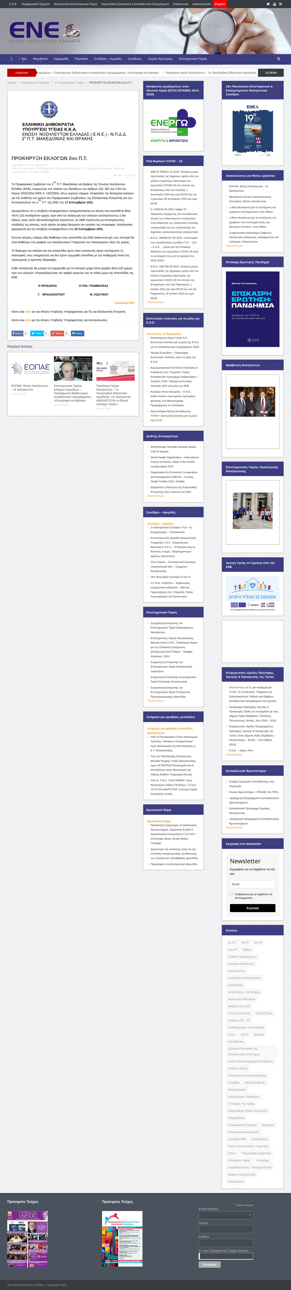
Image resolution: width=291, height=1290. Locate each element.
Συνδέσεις (135, 58)
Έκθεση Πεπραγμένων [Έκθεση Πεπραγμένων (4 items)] (242, 956)
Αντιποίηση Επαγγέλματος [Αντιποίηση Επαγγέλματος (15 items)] (244, 978)
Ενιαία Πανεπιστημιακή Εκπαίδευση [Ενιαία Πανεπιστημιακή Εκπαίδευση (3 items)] (250, 1061)
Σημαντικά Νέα (19, 171)
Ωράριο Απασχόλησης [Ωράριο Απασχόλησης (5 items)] (242, 1174)
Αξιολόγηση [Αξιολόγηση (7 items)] (235, 985)
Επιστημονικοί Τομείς (193, 58)
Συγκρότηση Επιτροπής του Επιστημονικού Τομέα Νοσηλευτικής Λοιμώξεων (171, 667)
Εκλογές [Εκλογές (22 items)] (259, 1034)
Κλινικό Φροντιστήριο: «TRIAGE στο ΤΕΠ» (254, 792)
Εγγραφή (253, 908)
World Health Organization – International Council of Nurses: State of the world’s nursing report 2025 (175, 462)
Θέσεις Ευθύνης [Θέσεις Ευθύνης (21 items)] (255, 1082)
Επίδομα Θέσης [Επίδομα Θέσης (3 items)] (238, 1068)
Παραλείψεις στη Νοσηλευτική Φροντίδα (174, 864)
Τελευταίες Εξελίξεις (39, 171)
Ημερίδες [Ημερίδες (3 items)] (233, 1082)
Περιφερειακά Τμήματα (35, 4)
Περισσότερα (155, 302)
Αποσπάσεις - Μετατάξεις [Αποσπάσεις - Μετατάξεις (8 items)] (244, 992)
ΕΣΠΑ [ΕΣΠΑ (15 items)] (244, 1034)
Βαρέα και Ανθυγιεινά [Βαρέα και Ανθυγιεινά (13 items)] (241, 999)
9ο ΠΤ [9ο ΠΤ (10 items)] (258, 942)
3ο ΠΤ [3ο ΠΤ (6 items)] (245, 942)
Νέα (23, 59)
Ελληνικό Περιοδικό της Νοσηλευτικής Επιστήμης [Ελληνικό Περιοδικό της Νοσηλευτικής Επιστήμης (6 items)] (244, 1051)
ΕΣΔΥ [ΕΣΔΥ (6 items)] (231, 1034)
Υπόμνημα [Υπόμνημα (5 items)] (262, 1160)
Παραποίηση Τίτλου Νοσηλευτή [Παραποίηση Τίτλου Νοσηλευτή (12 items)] (247, 1110)
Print (118, 175)
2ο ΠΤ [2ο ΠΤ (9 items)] (232, 942)
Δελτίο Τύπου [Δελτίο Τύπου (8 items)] (264, 1013)
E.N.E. (13, 4)
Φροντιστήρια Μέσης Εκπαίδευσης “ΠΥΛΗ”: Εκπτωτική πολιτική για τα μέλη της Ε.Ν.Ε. (174, 416)
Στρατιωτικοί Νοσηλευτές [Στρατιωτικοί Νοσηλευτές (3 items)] (243, 1132)
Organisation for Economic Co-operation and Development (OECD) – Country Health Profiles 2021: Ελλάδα (174, 477)
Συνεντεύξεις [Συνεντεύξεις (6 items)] (259, 1139)
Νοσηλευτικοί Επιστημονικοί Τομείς (75, 4)
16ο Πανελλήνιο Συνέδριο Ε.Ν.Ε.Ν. (171, 576)
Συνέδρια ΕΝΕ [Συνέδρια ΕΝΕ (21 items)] (237, 1139)
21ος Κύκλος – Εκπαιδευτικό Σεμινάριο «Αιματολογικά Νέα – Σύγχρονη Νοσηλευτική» (173, 566)
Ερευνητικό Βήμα (159, 821)
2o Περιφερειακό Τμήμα (49, 168)
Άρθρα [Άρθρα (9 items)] (247, 949)
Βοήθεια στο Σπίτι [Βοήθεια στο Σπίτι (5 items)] (239, 1006)
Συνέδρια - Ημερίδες (160, 523)
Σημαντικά (118, 168)
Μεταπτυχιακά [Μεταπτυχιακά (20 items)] (237, 1089)
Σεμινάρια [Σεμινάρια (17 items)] (268, 1125)
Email (130, 175)
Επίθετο (204, 1236)
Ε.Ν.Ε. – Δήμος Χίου (241, 750)
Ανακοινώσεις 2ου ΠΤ (74, 168)
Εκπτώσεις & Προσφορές (164, 333)
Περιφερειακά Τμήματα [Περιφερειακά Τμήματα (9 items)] (242, 1125)
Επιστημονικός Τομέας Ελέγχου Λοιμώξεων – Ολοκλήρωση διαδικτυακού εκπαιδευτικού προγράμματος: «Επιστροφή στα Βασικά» (91, 72)
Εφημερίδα (61, 58)
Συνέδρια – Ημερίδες (108, 58)
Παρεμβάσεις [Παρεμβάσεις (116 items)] (236, 1118)
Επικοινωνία (181, 4)
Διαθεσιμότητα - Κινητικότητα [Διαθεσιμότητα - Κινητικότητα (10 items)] (246, 1027)
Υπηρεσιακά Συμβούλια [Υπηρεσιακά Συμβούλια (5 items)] (256, 1153)
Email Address (225, 1209)
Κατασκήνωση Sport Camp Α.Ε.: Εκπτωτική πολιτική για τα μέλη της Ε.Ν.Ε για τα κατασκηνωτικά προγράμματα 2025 (175, 342)
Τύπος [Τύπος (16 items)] (232, 1153)
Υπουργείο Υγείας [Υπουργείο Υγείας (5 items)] (239, 1160)
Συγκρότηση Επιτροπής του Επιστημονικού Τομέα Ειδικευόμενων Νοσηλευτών (172, 628)
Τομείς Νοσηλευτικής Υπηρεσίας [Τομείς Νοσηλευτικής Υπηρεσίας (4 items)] (248, 1146)
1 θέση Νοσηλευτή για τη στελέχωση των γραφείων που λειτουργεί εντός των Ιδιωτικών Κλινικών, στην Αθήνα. (253, 222)
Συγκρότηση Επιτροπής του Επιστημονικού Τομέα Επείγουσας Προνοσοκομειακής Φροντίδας (170, 692)
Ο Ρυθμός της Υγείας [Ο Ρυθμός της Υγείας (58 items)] (241, 1103)
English (220, 4)
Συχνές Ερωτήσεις (160, 58)
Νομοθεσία (40, 58)
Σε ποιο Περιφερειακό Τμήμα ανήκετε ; (224, 1250)
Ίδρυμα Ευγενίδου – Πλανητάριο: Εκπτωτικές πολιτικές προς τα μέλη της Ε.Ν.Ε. (173, 357)
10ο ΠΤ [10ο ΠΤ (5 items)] (232, 949)
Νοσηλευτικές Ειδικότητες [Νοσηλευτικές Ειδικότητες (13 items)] (244, 1096)
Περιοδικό (81, 58)
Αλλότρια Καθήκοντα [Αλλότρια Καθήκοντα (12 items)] (241, 963)
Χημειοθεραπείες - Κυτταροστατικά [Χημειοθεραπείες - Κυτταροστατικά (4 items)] (249, 1167)
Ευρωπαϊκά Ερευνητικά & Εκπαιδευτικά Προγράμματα (135, 4)
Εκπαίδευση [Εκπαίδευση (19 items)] (235, 1041)
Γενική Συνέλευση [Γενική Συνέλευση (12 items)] (239, 1013)
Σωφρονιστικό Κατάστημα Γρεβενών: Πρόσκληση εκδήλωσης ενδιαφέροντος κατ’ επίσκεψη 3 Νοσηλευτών (254, 237)
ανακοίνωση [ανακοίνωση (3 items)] (236, 1181)
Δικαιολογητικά (202, 4)
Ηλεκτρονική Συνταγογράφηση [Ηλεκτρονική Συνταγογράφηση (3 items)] (247, 1075)
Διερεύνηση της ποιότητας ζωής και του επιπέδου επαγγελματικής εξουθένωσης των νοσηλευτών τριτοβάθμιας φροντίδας (174, 854)
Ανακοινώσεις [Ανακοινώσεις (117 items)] (236, 970)
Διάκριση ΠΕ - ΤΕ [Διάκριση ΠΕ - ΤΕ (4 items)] (239, 1020)
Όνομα (203, 1223)
